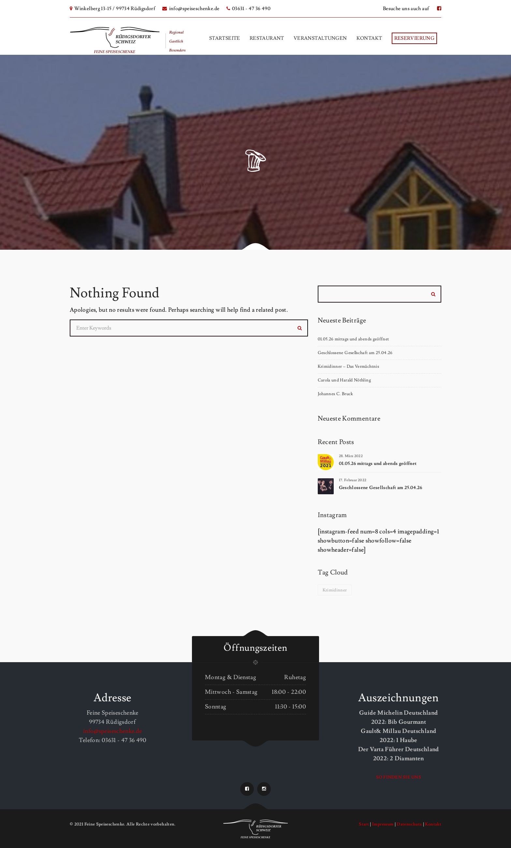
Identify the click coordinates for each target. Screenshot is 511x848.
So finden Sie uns (398, 777)
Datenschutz (409, 824)
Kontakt (433, 824)
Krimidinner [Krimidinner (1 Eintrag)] (335, 590)
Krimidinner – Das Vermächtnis (348, 366)
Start (364, 824)
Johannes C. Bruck (335, 393)
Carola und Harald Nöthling (344, 380)
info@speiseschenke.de (190, 9)
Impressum (382, 824)
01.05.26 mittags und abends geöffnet (353, 339)
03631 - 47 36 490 (248, 9)
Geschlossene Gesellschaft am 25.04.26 (355, 352)
